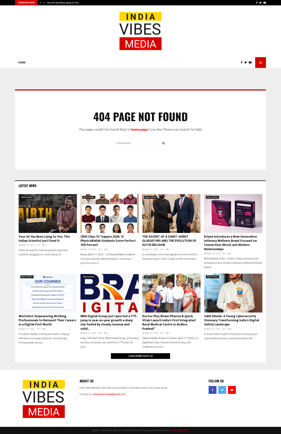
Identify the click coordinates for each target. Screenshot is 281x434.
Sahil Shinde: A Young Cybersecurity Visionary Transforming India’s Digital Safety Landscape (231, 320)
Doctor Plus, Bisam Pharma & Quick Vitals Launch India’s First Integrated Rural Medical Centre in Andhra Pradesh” (169, 323)
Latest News (27, 185)
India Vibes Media (180, 430)
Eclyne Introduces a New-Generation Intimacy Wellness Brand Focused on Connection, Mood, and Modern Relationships (230, 243)
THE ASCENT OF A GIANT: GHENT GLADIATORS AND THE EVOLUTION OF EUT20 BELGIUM (169, 241)
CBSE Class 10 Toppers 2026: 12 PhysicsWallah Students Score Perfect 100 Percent (108, 241)
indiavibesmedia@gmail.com (109, 394)
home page (139, 129)
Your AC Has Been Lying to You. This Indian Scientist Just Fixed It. (44, 239)
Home (22, 62)
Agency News (27, 197)
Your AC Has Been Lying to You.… (64, 2)
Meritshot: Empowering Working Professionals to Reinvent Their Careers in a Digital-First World (47, 320)
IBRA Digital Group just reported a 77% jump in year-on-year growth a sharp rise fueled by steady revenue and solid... (108, 323)
